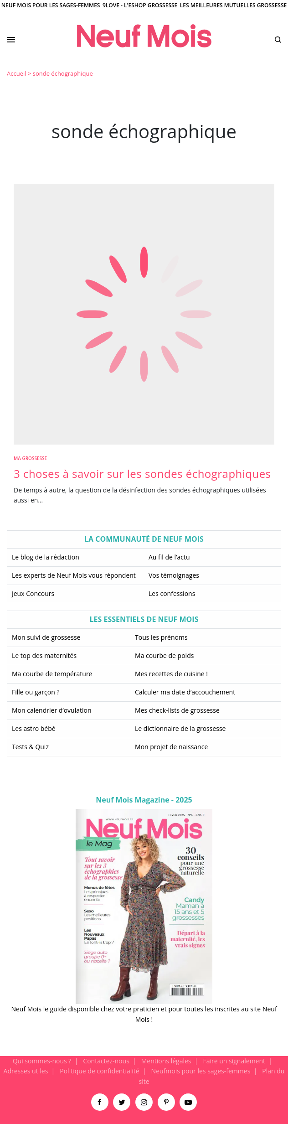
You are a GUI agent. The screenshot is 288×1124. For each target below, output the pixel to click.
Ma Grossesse (30, 458)
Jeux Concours (33, 593)
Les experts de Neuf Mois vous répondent (74, 575)
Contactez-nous (106, 1061)
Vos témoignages (174, 575)
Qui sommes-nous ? (42, 1061)
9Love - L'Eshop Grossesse (140, 5)
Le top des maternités (44, 655)
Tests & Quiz (30, 746)
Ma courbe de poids (164, 655)
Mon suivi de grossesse (46, 637)
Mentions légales (166, 1061)
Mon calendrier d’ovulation (52, 710)
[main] (144, 560)
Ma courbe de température (52, 673)
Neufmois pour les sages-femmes (201, 1071)
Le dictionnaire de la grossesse (180, 728)
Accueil (16, 73)
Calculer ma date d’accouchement (185, 692)
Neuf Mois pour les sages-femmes (50, 5)
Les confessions (172, 593)
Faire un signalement (234, 1061)
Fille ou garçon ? (35, 692)
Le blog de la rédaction (45, 557)
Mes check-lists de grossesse (177, 710)
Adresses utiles (26, 1071)
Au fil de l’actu (169, 557)
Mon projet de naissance (171, 746)
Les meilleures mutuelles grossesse (233, 5)
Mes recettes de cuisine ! (171, 673)
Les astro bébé (34, 728)
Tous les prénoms (161, 637)
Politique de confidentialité (99, 1071)
